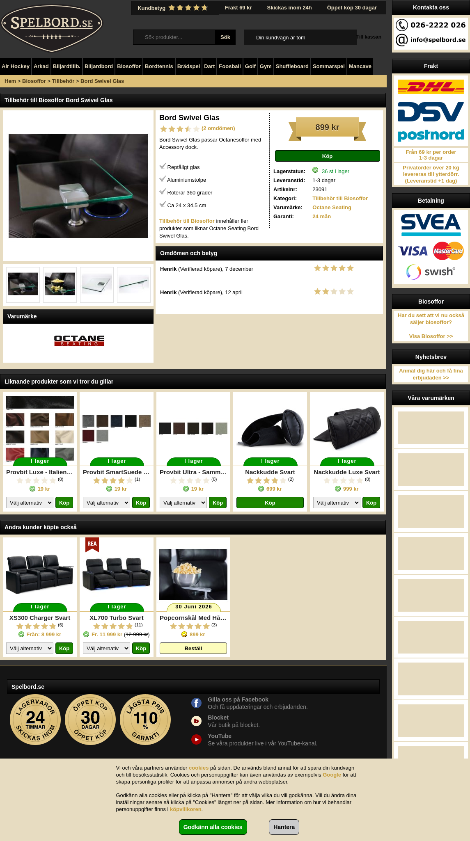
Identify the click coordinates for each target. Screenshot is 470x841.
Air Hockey (16, 66)
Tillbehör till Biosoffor (340, 198)
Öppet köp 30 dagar (352, 8)
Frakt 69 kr (238, 8)
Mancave (360, 66)
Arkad (41, 66)
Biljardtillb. (66, 66)
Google (332, 775)
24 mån (321, 216)
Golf (250, 66)
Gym (266, 66)
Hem (10, 81)
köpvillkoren (186, 809)
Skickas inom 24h (289, 8)
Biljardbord (99, 66)
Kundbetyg (174, 7)
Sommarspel (329, 66)
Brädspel (188, 66)
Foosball (230, 66)
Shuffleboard (292, 66)
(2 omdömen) (218, 128)
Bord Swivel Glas (102, 81)
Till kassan (368, 37)
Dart (209, 66)
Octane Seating (331, 207)
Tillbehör (63, 81)
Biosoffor (129, 66)
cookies (199, 768)
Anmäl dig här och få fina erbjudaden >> (431, 374)
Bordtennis (159, 66)
